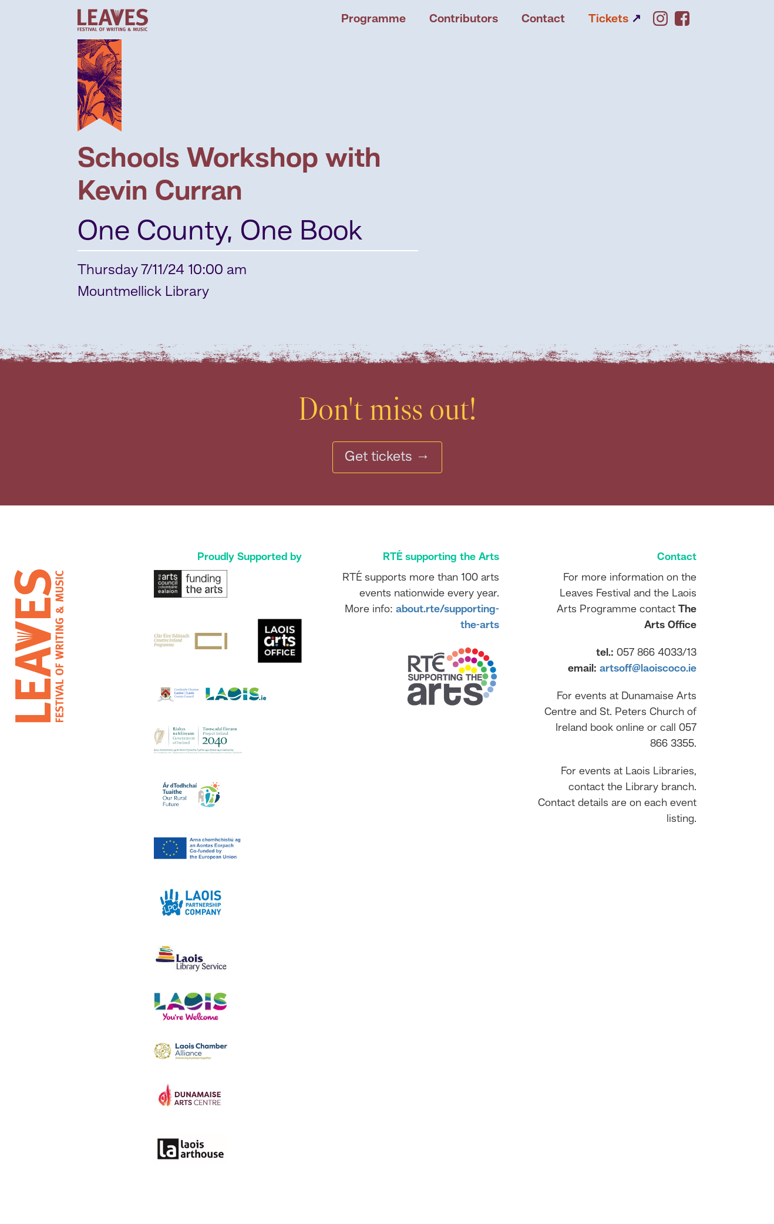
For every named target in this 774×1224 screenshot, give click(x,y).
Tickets (614, 19)
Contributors (463, 19)
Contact (543, 19)
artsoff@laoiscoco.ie (648, 668)
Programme (373, 19)
